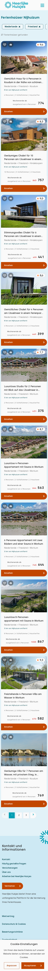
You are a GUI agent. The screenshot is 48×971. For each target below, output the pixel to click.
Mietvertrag (8, 916)
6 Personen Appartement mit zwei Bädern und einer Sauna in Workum (23, 542)
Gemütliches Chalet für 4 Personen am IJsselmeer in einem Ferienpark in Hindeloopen (23, 311)
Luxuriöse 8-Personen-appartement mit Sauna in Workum (23, 619)
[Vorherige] (5, 815)
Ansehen (8, 111)
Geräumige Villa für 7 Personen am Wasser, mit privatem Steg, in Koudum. (23, 773)
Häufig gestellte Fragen (14, 863)
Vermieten (10, 886)
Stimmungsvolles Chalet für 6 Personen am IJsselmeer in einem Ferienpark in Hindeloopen (22, 234)
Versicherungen (10, 868)
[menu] (42, 5)
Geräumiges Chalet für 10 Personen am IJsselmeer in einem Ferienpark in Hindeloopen (22, 157)
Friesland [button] (33, 26)
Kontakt (6, 859)
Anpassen (12, 965)
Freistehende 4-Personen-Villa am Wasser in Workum (23, 696)
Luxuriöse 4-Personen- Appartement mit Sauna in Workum (23, 465)
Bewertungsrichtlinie (12, 932)
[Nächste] (33, 815)
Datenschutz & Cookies (14, 924)
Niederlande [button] (11, 26)
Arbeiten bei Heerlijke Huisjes (16, 876)
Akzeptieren (30, 965)
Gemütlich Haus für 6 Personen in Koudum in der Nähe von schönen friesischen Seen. (22, 80)
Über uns (6, 872)
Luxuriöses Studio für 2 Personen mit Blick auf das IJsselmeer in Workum (22, 388)
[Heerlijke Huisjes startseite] (16, 5)
